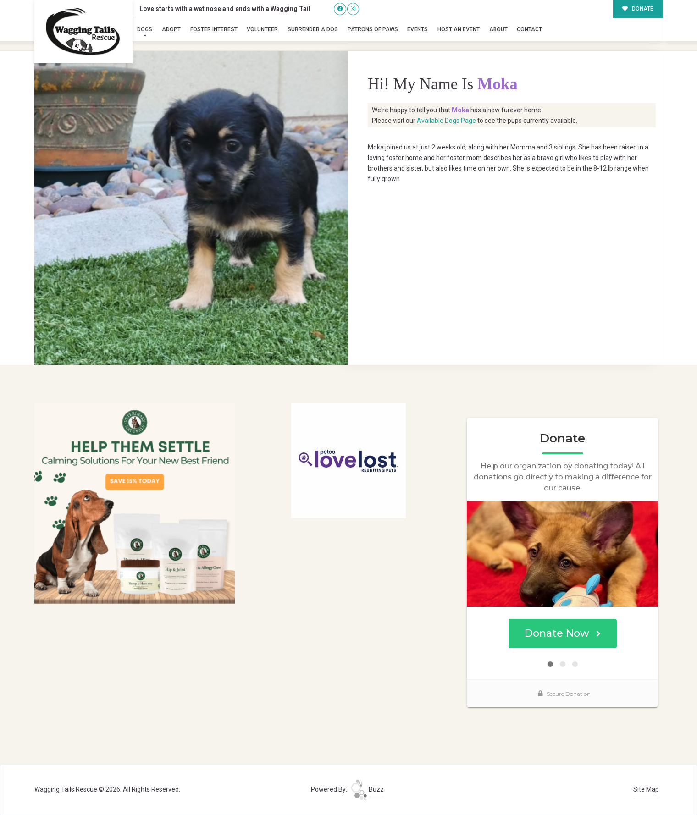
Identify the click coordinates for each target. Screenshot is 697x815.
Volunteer (262, 29)
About (498, 29)
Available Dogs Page (446, 120)
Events (417, 29)
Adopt (171, 29)
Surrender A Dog (313, 29)
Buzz (367, 789)
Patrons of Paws (373, 29)
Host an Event (458, 29)
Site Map (646, 789)
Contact (529, 29)
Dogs (144, 29)
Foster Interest (214, 29)
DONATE (638, 9)
